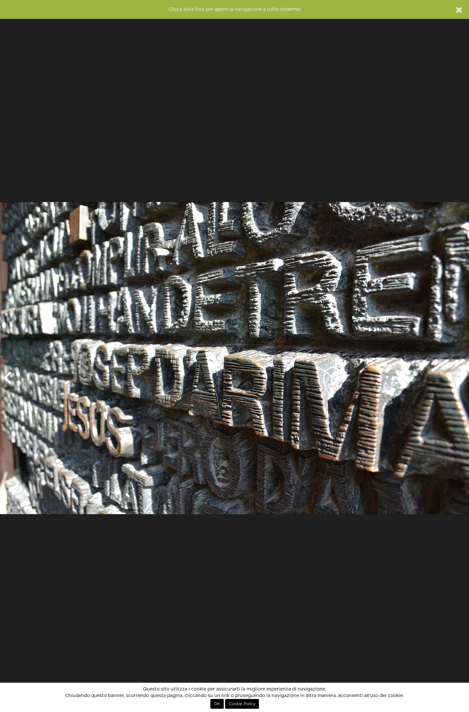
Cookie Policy (242, 704)
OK (217, 704)
